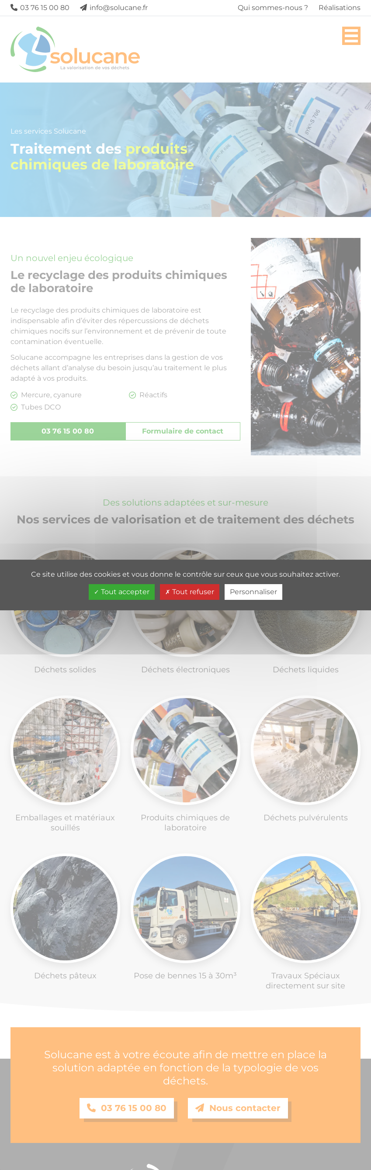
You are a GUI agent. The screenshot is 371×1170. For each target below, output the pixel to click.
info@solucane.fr (114, 7)
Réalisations (340, 7)
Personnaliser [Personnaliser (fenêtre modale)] (253, 592)
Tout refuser (189, 592)
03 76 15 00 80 (39, 7)
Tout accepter (121, 592)
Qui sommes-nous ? (273, 7)
